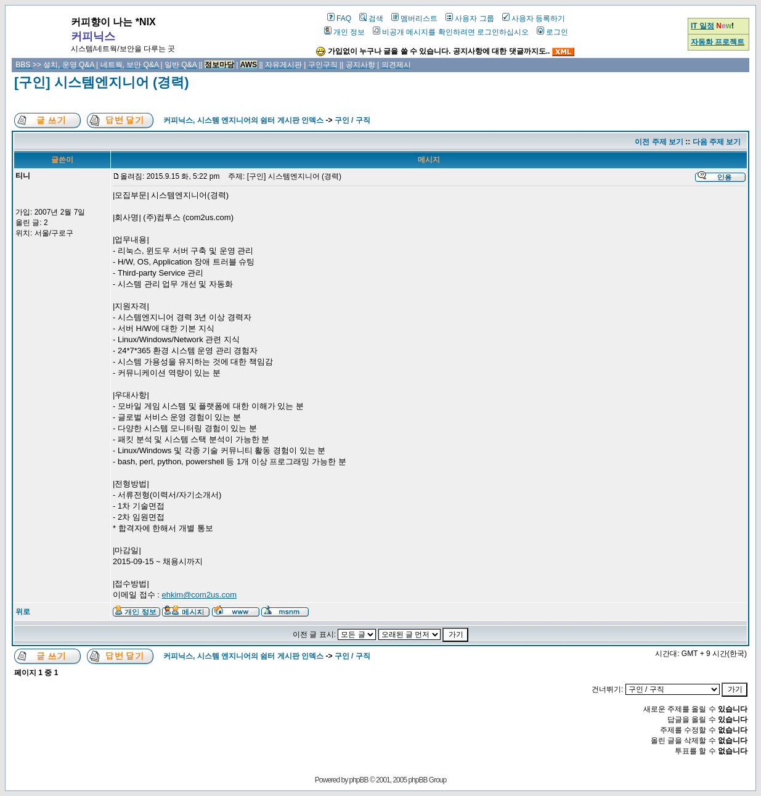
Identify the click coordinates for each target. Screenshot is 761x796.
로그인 (552, 32)
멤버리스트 (414, 18)
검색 (371, 18)
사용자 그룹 (470, 18)
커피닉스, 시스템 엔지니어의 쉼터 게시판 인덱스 (243, 120)
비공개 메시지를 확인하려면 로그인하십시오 (451, 32)
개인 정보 (344, 32)
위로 (22, 611)
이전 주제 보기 (659, 141)
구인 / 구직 (352, 120)
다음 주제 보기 (717, 141)
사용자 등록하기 (533, 18)
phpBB (358, 780)
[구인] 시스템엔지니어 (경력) (101, 82)
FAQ (339, 18)
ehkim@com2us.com (199, 594)
